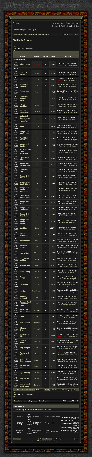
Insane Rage (25, 253)
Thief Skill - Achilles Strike (24, 98)
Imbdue (23, 291)
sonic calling (25, 272)
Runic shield (25, 323)
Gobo (37, 79)
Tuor (60, 87)
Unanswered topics (19, 30)
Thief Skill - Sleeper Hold (25, 196)
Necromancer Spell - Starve (25, 183)
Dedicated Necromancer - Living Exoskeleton (25, 119)
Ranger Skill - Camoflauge (25, 215)
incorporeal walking (24, 259)
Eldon (37, 335)
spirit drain (24, 284)
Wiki (62, 23)
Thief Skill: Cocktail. (24, 86)
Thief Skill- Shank (24, 139)
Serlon (60, 342)
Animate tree (25, 265)
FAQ (68, 23)
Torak (37, 240)
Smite (22, 317)
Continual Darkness (23, 73)
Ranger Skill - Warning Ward (25, 164)
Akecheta (60, 127)
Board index (18, 34)
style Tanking (25, 373)
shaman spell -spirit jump (25, 385)
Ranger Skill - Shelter (25, 145)
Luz (37, 98)
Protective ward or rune (25, 310)
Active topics (31, 30)
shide (22, 80)
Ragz (37, 119)
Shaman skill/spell (23, 297)
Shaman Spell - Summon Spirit (25, 304)
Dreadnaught (62, 284)
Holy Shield (24, 379)
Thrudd (36, 105)
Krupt (37, 73)
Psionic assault (23, 278)
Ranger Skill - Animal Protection (25, 190)
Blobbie (37, 64)
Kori (37, 86)
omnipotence (25, 240)
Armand (36, 310)
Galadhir (37, 341)
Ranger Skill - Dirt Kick (25, 177)
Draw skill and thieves (25, 335)
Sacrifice (23, 228)
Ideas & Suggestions (31, 34)
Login (16, 23)
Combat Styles (23, 341)
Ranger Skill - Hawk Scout (25, 133)
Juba (60, 120)
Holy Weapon (25, 348)
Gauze (37, 354)
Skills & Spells (44, 34)
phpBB (37, 441)
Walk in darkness (23, 234)
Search (75, 23)
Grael (60, 106)
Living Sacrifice (23, 105)
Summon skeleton (23, 247)
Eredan (60, 266)
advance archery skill (24, 111)
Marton (60, 112)
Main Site (56, 23)
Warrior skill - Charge (25, 354)
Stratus (36, 360)
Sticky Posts (25, 64)
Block (22, 126)
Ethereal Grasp (23, 329)
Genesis (37, 111)
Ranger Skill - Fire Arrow (25, 209)
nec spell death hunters (25, 360)
